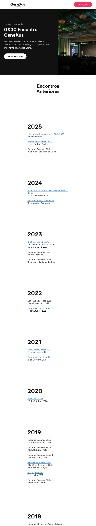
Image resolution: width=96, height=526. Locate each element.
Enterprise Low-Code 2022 (40, 308)
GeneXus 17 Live (35, 399)
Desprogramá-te (35, 472)
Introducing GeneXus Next (40, 142)
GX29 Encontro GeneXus (39, 462)
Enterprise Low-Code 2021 (40, 357)
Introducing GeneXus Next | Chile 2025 (46, 134)
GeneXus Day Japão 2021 (39, 350)
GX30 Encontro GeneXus (39, 242)
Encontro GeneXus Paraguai (41, 200)
